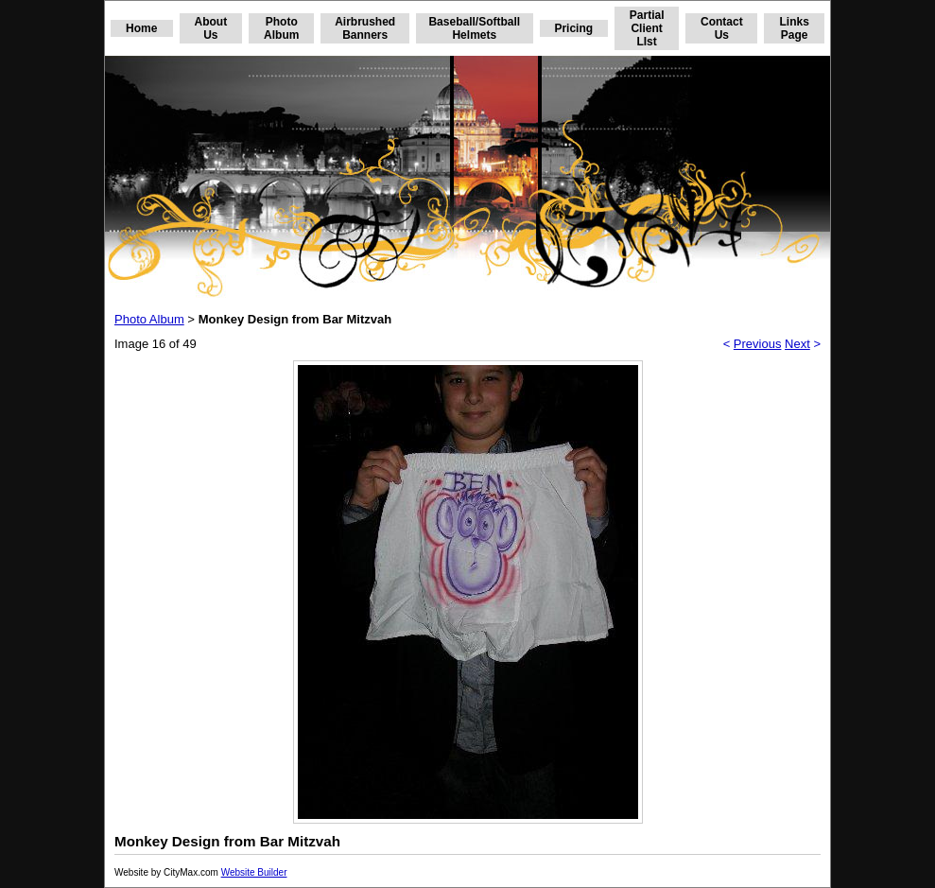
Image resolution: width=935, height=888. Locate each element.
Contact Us (722, 28)
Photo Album (281, 28)
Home (141, 28)
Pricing (573, 28)
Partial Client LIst (647, 28)
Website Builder (254, 872)
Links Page (793, 28)
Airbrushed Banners (365, 28)
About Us (211, 28)
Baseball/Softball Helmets (474, 28)
